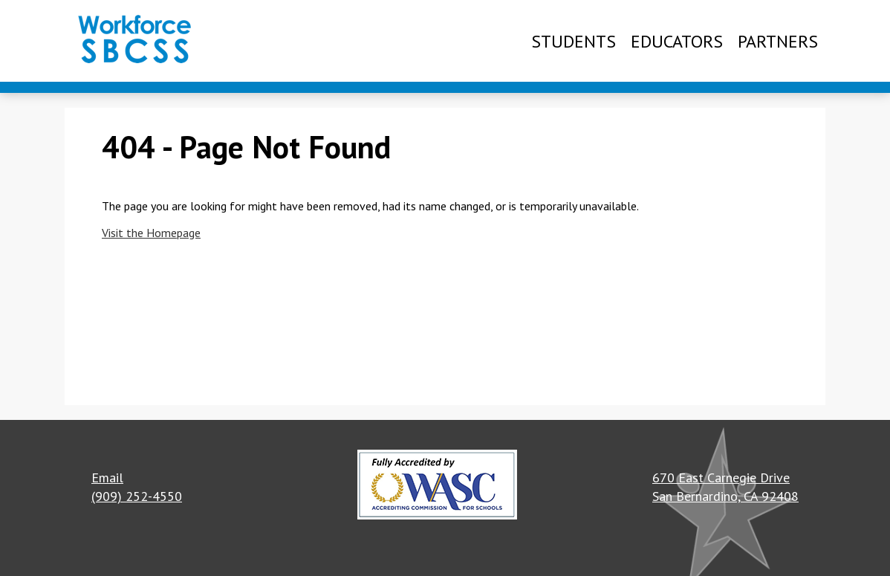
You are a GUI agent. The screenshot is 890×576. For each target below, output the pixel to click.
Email (107, 477)
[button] (437, 487)
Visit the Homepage (151, 232)
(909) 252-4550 (136, 496)
